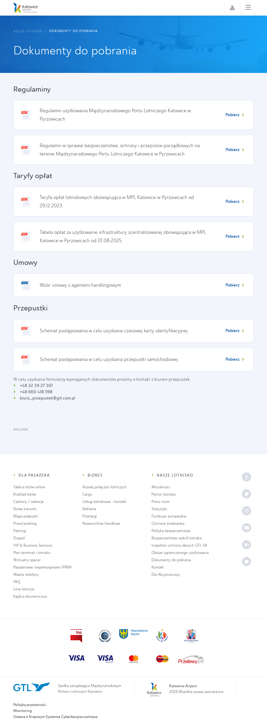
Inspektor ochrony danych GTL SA (179, 545)
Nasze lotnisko (28, 31)
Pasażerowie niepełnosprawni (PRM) (42, 567)
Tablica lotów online (29, 487)
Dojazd (19, 538)
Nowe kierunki (25, 509)
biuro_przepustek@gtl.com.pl (47, 398)
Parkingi (19, 531)
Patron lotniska (163, 494)
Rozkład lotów (24, 494)
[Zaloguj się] (232, 7)
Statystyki (159, 509)
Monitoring (22, 710)
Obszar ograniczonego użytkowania (180, 553)
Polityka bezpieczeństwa (170, 531)
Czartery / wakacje (28, 501)
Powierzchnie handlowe (101, 523)
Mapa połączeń (25, 516)
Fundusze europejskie (168, 516)
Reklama (89, 509)
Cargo (87, 494)
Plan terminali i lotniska (31, 553)
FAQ (16, 582)
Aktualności (160, 487)
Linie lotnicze (23, 589)
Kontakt (157, 567)
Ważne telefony (26, 574)
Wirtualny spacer (27, 560)
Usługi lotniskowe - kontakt (104, 501)
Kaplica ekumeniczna (30, 596)
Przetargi (89, 516)
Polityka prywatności (29, 704)
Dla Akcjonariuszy (165, 574)
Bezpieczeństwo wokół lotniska (176, 538)
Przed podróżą (25, 523)
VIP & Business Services (32, 545)
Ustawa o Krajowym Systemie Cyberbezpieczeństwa (55, 716)
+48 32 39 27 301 (36, 385)
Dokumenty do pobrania (73, 31)
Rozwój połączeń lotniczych (104, 487)
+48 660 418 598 (36, 392)
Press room (160, 501)
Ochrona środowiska (167, 523)
